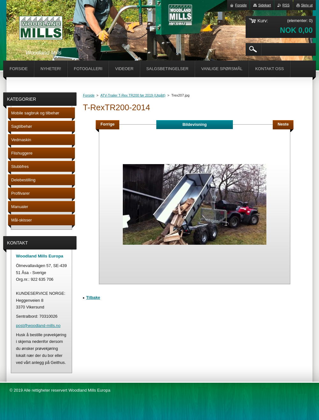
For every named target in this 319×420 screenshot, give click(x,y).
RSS (285, 5)
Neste (283, 124)
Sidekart (264, 5)
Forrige (107, 124)
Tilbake (93, 297)
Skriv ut (307, 5)
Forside (88, 95)
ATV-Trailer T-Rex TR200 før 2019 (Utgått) (133, 95)
